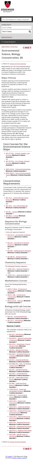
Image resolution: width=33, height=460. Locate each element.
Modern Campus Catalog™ (19, 458)
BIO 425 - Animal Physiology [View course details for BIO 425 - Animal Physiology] (18, 370)
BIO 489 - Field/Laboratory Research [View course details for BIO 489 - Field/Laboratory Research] (19, 251)
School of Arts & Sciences (18, 64)
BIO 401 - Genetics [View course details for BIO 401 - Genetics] (12, 212)
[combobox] (16, 19)
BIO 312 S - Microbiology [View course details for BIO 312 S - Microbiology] (16, 320)
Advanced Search (6, 37)
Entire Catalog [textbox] (6, 27)
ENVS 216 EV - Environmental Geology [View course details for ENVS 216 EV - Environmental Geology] (18, 169)
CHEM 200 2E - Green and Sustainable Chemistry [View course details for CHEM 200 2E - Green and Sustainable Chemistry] (17, 390)
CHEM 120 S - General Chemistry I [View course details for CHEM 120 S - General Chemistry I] (18, 269)
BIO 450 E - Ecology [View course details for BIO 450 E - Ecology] (12, 216)
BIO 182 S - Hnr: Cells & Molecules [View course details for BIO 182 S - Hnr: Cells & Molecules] (17, 206)
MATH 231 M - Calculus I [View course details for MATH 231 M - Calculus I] (16, 301)
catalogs (10, 456)
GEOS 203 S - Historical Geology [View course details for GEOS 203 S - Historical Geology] (19, 407)
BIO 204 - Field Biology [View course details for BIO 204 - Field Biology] (16, 334)
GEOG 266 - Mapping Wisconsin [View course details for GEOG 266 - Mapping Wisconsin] (19, 422)
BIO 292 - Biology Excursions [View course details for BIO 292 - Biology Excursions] (18, 350)
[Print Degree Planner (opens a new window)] (24, 48)
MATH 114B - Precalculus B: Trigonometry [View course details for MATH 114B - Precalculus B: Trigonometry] (17, 296)
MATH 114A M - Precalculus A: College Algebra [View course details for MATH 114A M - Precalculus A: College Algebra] (17, 290)
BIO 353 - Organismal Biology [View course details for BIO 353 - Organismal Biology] (17, 316)
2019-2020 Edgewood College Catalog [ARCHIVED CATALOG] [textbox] (17, 19)
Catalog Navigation (9, 42)
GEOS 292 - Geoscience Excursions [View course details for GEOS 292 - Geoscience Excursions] (20, 426)
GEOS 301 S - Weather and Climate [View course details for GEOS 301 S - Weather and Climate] (20, 430)
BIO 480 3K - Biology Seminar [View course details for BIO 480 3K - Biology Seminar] (17, 257)
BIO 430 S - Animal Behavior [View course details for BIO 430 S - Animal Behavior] (18, 373)
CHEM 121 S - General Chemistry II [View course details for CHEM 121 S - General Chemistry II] (19, 275)
